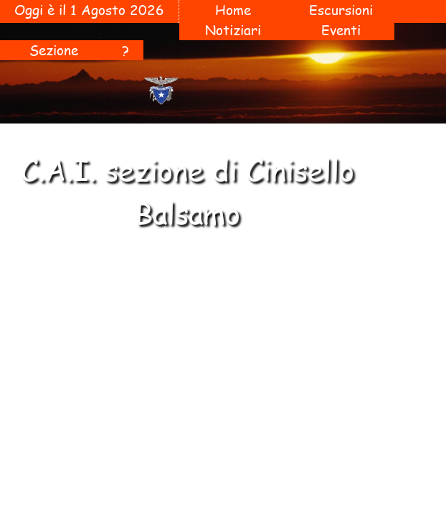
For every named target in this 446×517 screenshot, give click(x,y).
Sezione (53, 50)
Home (233, 10)
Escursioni (341, 10)
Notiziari (233, 30)
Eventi (341, 30)
